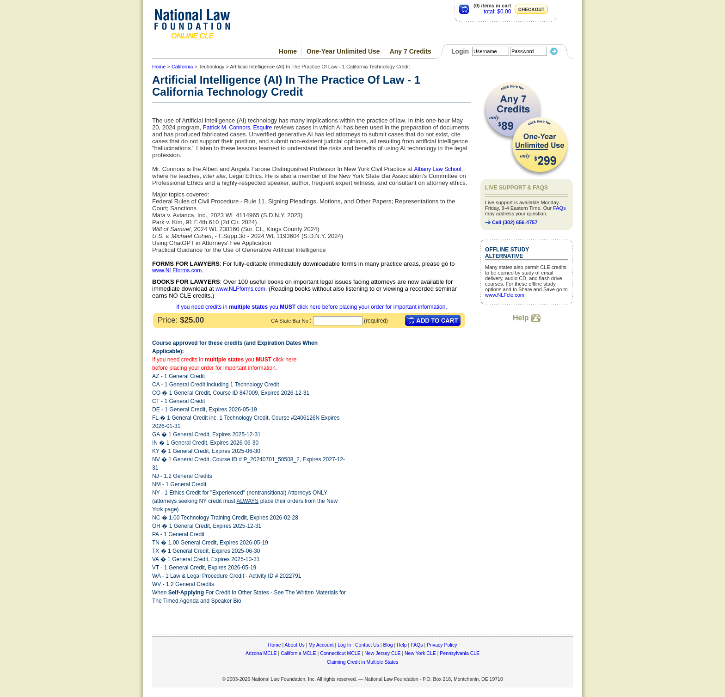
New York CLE (420, 653)
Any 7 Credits (410, 51)
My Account (320, 645)
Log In (344, 645)
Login (460, 51)
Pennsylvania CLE (459, 653)
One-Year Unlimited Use (343, 51)
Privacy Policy (442, 645)
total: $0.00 (497, 11)
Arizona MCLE (261, 653)
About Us (295, 645)
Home (288, 51)
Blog (388, 645)
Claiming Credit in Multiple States (363, 662)
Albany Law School (437, 169)
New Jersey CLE (382, 653)
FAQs (559, 208)
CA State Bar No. (290, 321)
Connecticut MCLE (340, 653)
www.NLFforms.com (177, 270)
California (182, 66)
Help (527, 318)
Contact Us (367, 645)
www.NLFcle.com (504, 295)
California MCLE (298, 653)
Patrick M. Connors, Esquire (237, 127)
